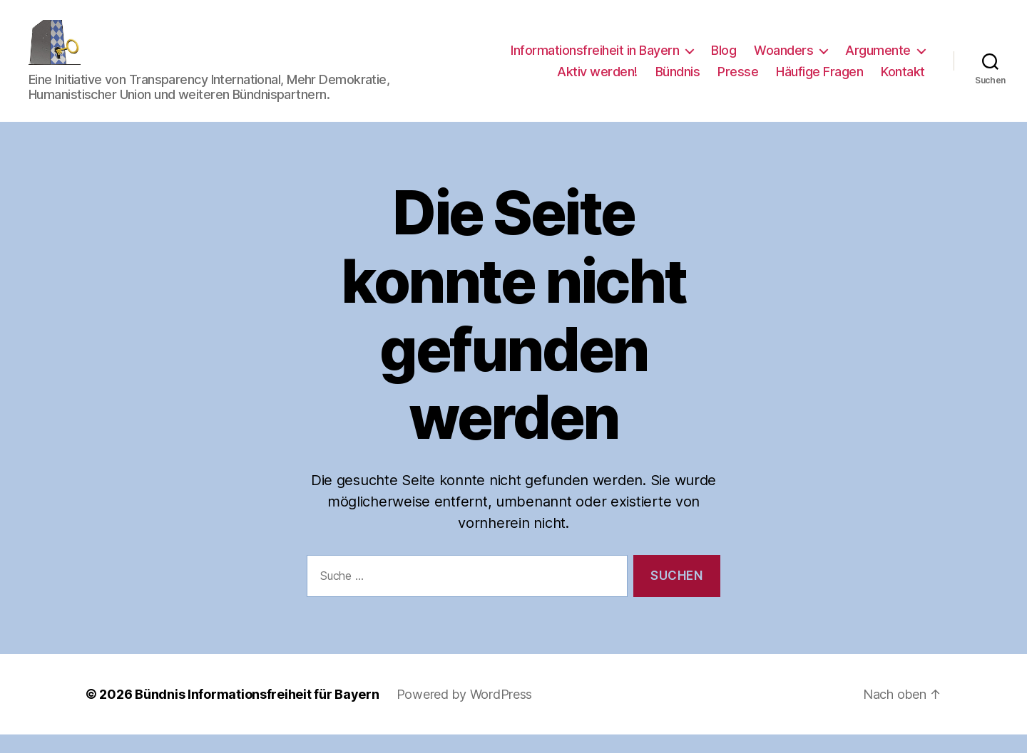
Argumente (878, 59)
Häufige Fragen (819, 80)
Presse (737, 80)
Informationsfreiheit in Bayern (595, 59)
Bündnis (677, 80)
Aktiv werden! (597, 80)
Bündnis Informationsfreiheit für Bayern (257, 712)
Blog (723, 59)
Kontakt (903, 80)
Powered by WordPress (465, 712)
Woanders (783, 59)
